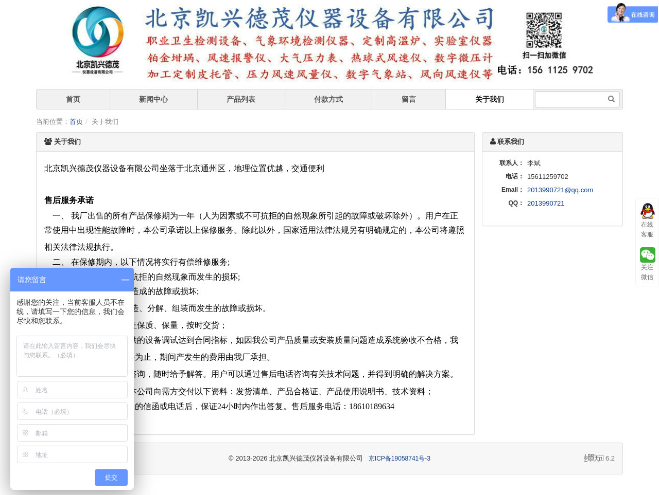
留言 (409, 99)
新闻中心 (153, 99)
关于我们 (489, 99)
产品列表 (241, 99)
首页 (73, 99)
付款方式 (328, 99)
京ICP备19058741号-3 (399, 458)
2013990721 (545, 203)
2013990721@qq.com (560, 190)
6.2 (599, 459)
